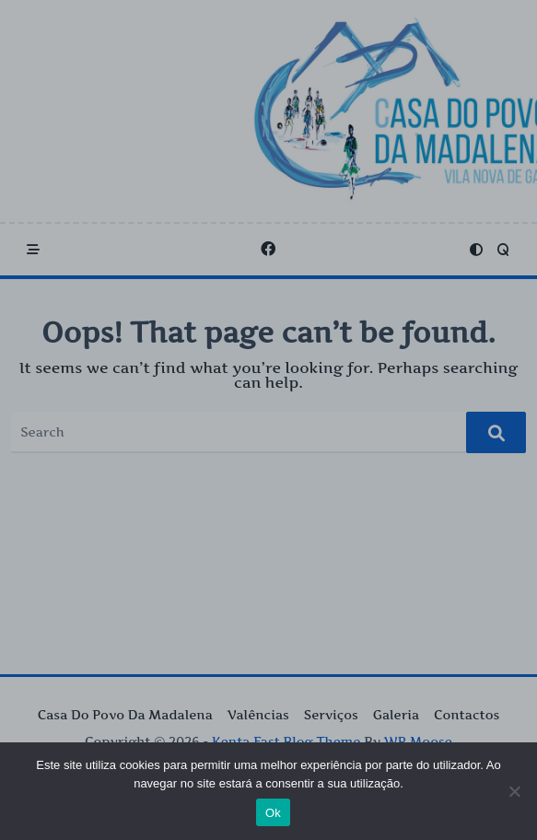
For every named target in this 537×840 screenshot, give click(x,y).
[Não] (514, 791)
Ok (273, 813)
